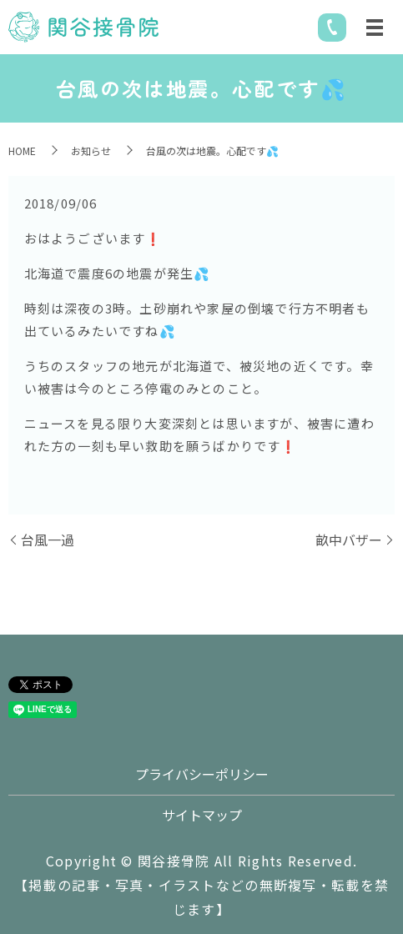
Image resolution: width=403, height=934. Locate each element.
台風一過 (47, 539)
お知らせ (91, 150)
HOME (22, 150)
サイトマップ (202, 815)
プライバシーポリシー (202, 774)
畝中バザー (348, 539)
